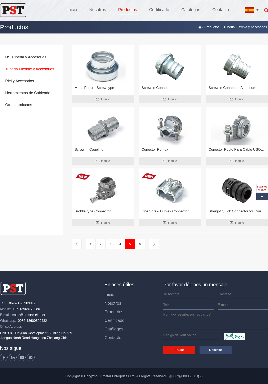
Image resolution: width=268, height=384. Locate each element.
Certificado (159, 9)
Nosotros (97, 9)
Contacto (220, 9)
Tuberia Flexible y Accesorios (29, 69)
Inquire (103, 99)
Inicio (72, 9)
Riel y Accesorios (19, 81)
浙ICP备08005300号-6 (185, 376)
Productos (127, 9)
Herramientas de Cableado (27, 93)
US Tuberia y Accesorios (25, 57)
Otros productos (18, 105)
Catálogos (190, 9)
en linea (262, 188)
